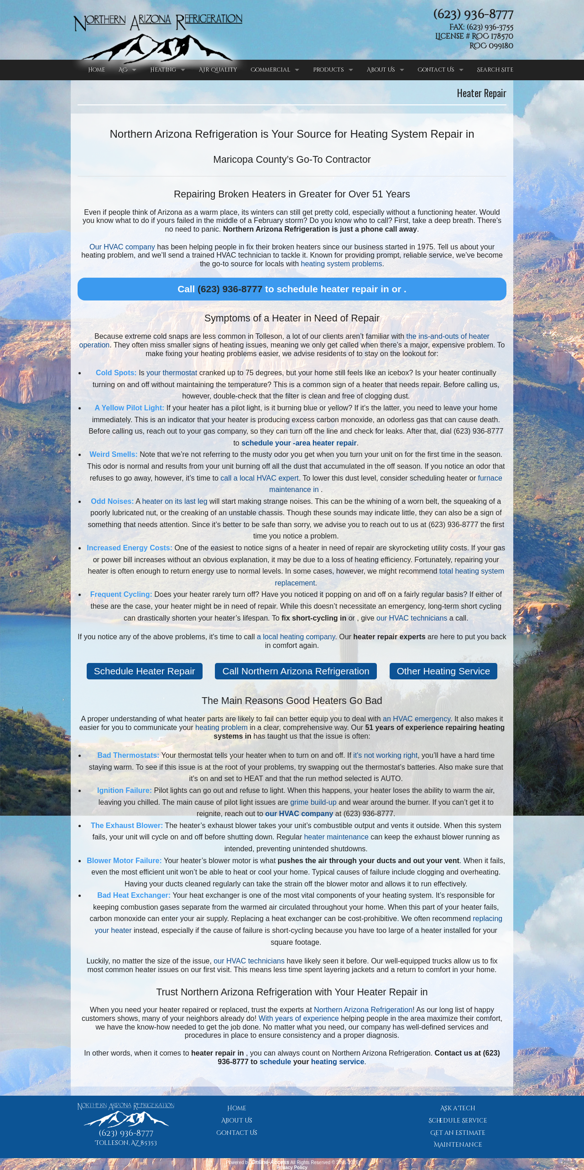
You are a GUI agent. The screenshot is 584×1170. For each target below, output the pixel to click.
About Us (381, 69)
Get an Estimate (457, 1133)
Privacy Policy (292, 1167)
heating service (338, 1062)
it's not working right (385, 755)
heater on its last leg (174, 501)
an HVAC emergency (416, 719)
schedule (275, 1062)
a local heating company (296, 637)
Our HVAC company (122, 247)
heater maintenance (336, 837)
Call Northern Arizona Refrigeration (296, 671)
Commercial (270, 69)
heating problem (221, 727)
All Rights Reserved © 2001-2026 (324, 1162)
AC (123, 69)
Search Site (495, 69)
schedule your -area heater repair (299, 443)
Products (328, 69)
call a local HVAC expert (259, 478)
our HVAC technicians (411, 618)
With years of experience (299, 1018)
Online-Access (270, 1162)
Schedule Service (457, 1121)
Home (96, 69)
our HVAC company (299, 814)
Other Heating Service (443, 671)
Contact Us (436, 69)
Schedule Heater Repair (144, 671)
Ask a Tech (457, 1108)
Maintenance (458, 1145)
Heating (163, 69)
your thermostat (171, 373)
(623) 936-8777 (473, 14)
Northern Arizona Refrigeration (363, 1010)
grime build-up (313, 802)
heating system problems (341, 264)
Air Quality (218, 69)
